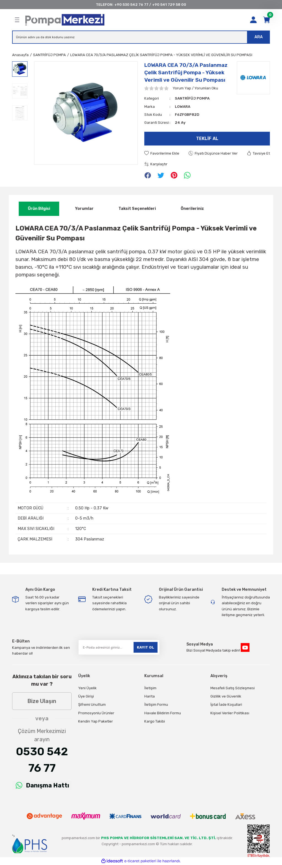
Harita (149, 696)
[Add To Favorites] (161, 153)
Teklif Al (207, 138)
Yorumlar (84, 208)
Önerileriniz (192, 208)
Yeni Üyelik (87, 688)
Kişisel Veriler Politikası (229, 713)
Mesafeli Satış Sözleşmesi (232, 688)
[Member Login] (253, 20)
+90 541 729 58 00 (169, 4)
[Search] (141, 37)
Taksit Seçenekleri (137, 208)
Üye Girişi (86, 696)
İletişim (150, 688)
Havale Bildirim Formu (162, 713)
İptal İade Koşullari (226, 704)
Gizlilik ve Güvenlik (225, 696)
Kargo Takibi (154, 721)
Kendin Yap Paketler (95, 721)
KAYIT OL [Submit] (145, 647)
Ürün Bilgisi (39, 208)
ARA (258, 37)
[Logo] (64, 20)
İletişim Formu (156, 704)
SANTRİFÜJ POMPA (192, 98)
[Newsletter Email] (119, 647)
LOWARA (182, 107)
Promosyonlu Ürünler (96, 713)
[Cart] (266, 20)
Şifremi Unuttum (92, 704)
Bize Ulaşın (42, 701)
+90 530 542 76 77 (131, 4)
